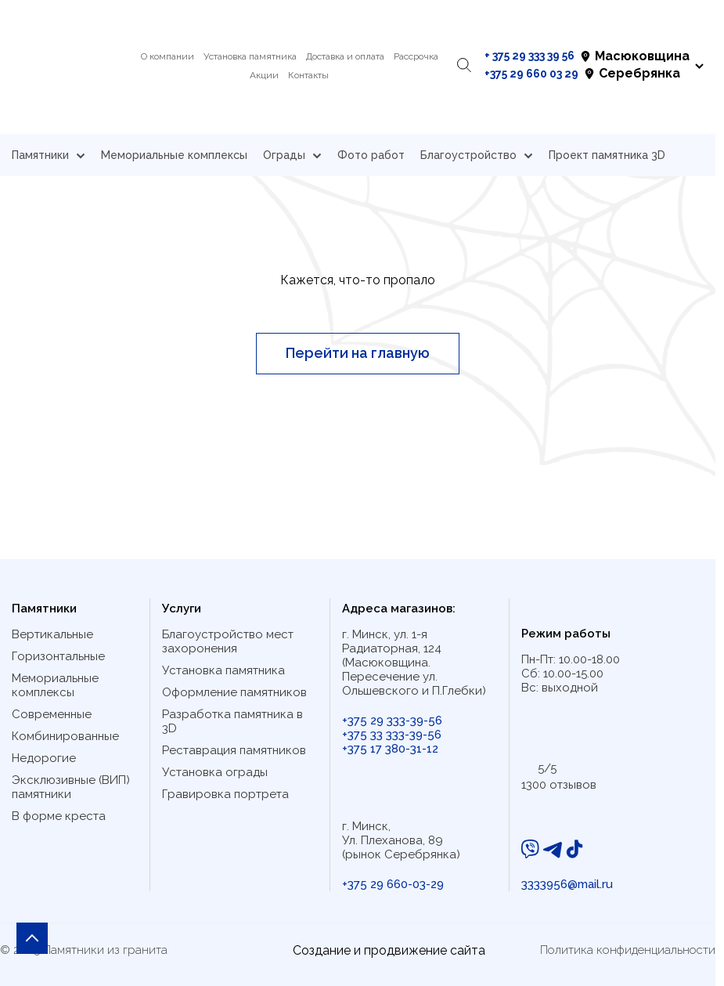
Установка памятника (250, 56)
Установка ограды (215, 772)
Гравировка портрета (225, 794)
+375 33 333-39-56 (391, 735)
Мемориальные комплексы (174, 155)
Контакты (308, 75)
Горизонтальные (58, 656)
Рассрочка (416, 56)
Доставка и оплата (345, 56)
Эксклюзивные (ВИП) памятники (71, 787)
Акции (264, 75)
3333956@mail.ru (567, 884)
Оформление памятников (234, 692)
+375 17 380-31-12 (390, 749)
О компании (167, 56)
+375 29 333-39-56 (392, 720)
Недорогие (44, 758)
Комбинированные (65, 736)
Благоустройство (476, 155)
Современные (52, 714)
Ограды (292, 155)
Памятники (48, 155)
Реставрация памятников (234, 750)
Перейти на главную (358, 353)
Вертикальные (52, 634)
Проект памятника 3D (607, 155)
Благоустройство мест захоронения (228, 641)
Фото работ (371, 155)
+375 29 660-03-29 (393, 884)
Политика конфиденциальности (627, 950)
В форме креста (59, 816)
